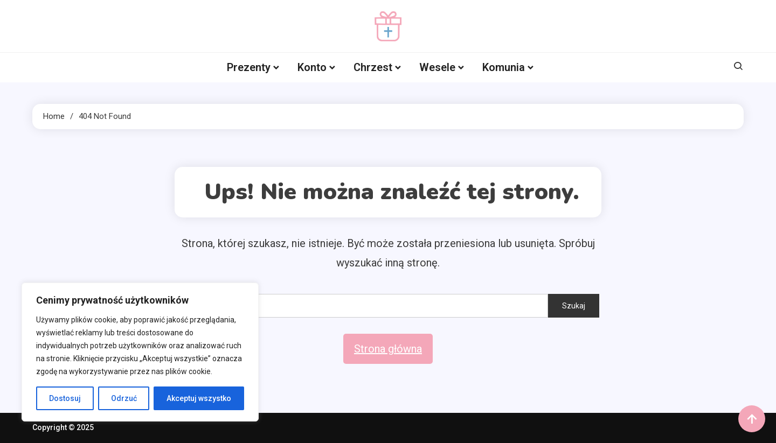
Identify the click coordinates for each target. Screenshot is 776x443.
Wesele (437, 67)
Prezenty (249, 67)
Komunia (503, 67)
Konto (312, 67)
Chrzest (373, 67)
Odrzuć (124, 398)
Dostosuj (65, 398)
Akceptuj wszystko (199, 398)
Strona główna (388, 348)
